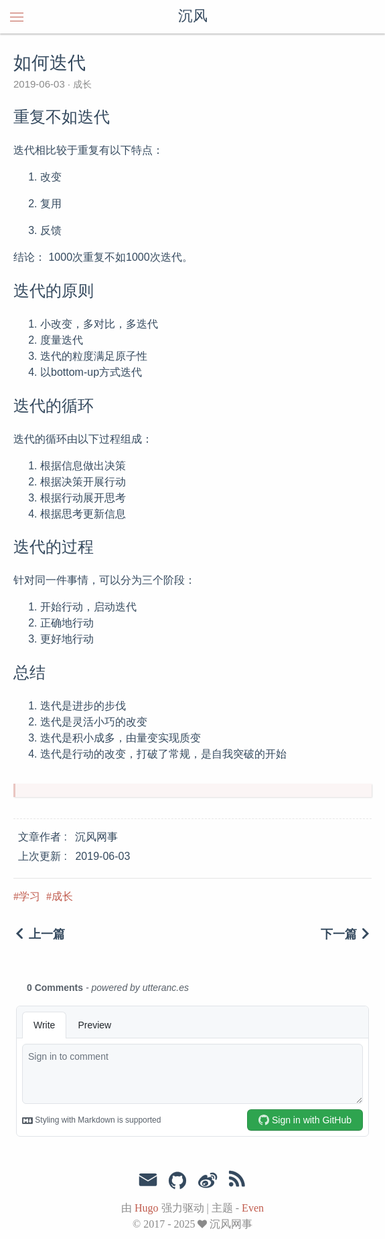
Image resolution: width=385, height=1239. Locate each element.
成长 (81, 84)
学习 (29, 896)
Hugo (147, 1208)
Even (253, 1208)
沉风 (193, 16)
